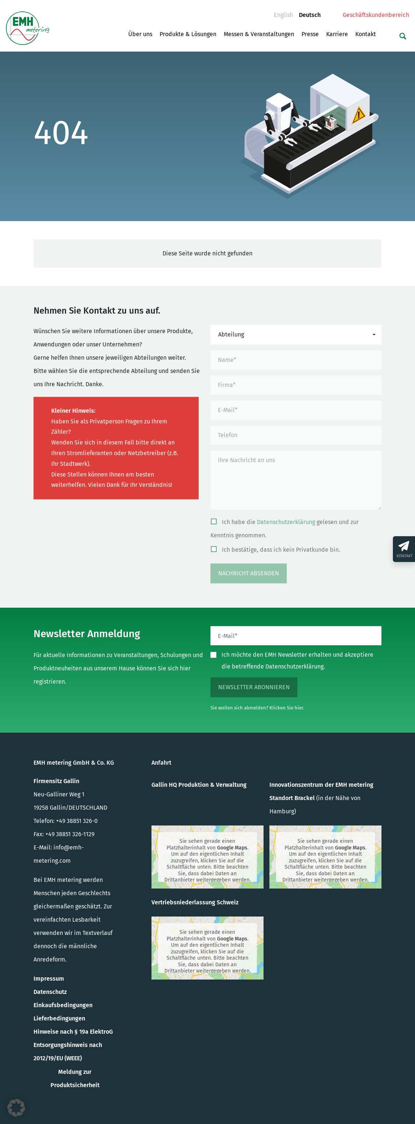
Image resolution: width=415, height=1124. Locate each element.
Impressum (49, 978)
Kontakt (365, 34)
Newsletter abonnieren (254, 687)
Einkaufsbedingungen (63, 1005)
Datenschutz (50, 991)
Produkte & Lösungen (188, 34)
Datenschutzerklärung (286, 522)
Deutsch (313, 13)
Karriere (337, 34)
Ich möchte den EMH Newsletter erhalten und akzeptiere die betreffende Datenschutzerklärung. (297, 660)
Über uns (140, 34)
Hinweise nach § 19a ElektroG (73, 1031)
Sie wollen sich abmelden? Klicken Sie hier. (257, 708)
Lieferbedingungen (59, 1018)
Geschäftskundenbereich (376, 14)
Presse (310, 34)
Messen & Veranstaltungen (259, 34)
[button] (16, 1108)
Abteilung (231, 334)
